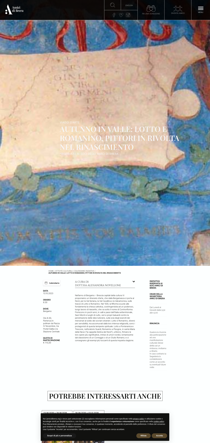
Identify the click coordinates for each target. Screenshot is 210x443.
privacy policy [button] (138, 419)
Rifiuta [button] (144, 436)
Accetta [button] (159, 436)
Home (51, 271)
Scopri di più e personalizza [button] (59, 436)
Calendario (52, 283)
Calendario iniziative (84, 271)
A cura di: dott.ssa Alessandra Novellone (98, 283)
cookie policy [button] (158, 421)
